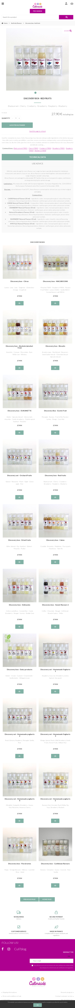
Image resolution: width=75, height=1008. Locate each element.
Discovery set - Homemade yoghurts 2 (19, 735)
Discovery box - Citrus (19, 281)
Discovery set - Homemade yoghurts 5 (55, 799)
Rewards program (66, 992)
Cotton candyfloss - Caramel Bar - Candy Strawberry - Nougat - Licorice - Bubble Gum (19, 612)
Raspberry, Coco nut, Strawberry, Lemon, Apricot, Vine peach (55, 677)
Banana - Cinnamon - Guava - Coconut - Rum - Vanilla (55, 871)
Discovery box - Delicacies (19, 605)
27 (19, 296)
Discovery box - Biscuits (55, 346)
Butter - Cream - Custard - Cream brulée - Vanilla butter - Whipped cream (19, 677)
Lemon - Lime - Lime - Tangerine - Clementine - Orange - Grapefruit (19, 289)
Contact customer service (63, 996)
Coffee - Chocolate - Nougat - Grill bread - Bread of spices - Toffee (55, 612)
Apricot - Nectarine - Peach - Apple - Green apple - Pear (20, 483)
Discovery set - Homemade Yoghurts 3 (55, 735)
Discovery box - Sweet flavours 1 (55, 605)
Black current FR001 (20, 148)
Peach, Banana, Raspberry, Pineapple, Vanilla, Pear (19, 741)
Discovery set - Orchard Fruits (19, 475)
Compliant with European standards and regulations (56, 930)
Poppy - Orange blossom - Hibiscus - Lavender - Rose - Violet (19, 871)
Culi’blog (20, 949)
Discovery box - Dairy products (19, 669)
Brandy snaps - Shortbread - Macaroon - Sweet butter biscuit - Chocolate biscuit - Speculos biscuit (55, 354)
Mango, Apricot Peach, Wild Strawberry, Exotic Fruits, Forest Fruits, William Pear (55, 741)
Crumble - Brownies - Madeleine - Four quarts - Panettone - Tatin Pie (55, 547)
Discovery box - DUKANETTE (19, 411)
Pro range (37, 11)
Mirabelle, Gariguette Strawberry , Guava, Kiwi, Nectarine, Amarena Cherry (19, 806)
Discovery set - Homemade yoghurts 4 (19, 799)
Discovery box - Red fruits (37, 98)
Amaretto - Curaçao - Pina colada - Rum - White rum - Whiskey (19, 353)
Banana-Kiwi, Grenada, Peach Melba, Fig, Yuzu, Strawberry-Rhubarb (55, 806)
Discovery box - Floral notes (19, 864)
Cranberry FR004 (45, 148)
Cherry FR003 (33, 148)
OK (38, 1005)
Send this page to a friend (37, 131)
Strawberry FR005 (58, 148)
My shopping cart (66, 1000)
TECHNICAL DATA (37, 157)
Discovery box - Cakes (55, 540)
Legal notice (6, 1000)
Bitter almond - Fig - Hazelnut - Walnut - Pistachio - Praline (20, 547)
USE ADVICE (37, 163)
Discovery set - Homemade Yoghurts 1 (55, 670)
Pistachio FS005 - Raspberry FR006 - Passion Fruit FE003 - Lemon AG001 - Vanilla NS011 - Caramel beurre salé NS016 (55, 290)
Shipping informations (10, 992)
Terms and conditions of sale (12, 996)
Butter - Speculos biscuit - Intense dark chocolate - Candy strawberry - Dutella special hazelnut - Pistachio (19, 419)
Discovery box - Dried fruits (19, 540)
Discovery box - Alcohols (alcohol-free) (19, 347)
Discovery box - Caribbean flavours (55, 864)
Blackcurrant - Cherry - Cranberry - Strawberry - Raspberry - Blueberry (55, 483)
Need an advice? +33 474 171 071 (18, 929)
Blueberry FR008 (40, 150)
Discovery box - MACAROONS (55, 281)
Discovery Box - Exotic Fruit (55, 411)
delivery (18, 915)
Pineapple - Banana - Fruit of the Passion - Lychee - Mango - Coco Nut (55, 418)
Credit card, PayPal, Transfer (56, 915)
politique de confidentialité (66, 965)
